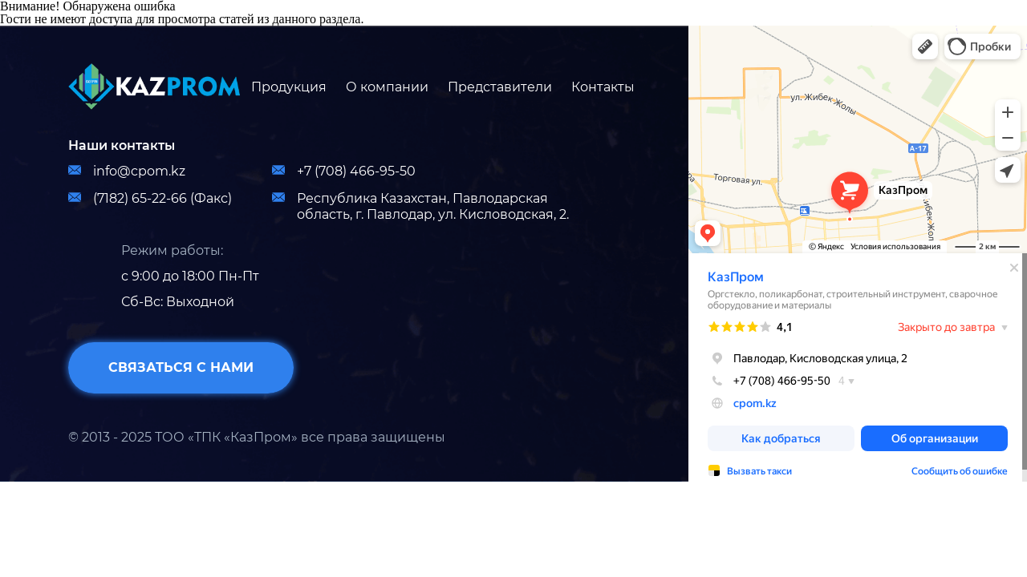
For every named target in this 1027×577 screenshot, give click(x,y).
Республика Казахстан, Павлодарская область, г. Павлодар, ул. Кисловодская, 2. (420, 206)
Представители (500, 87)
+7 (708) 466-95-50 (344, 171)
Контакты (603, 87)
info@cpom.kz (126, 171)
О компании (387, 87)
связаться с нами (181, 367)
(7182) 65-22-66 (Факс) (150, 198)
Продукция (289, 87)
